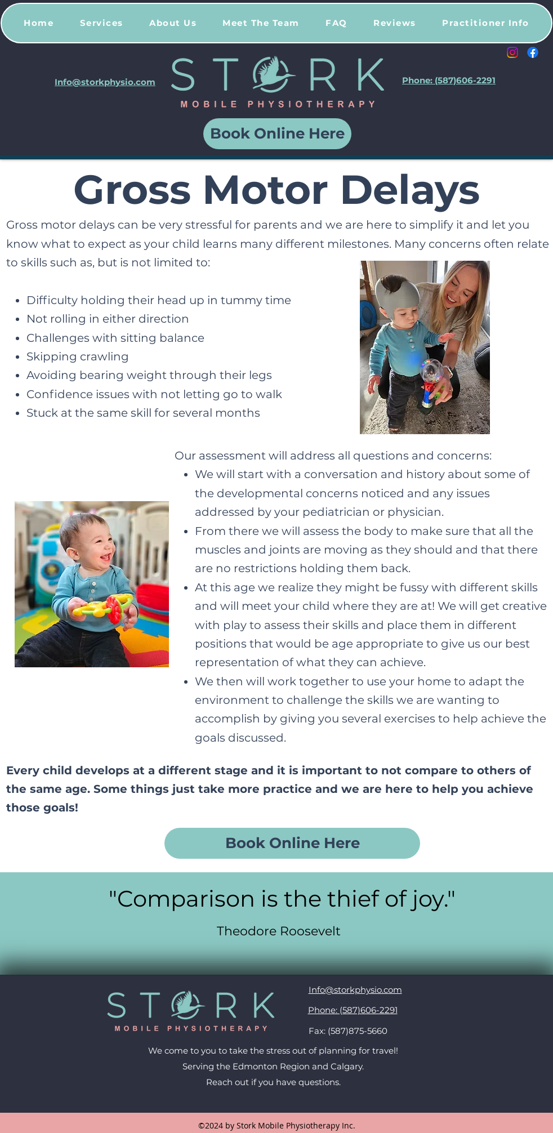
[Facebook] (532, 52)
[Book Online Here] (277, 133)
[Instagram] (512, 52)
